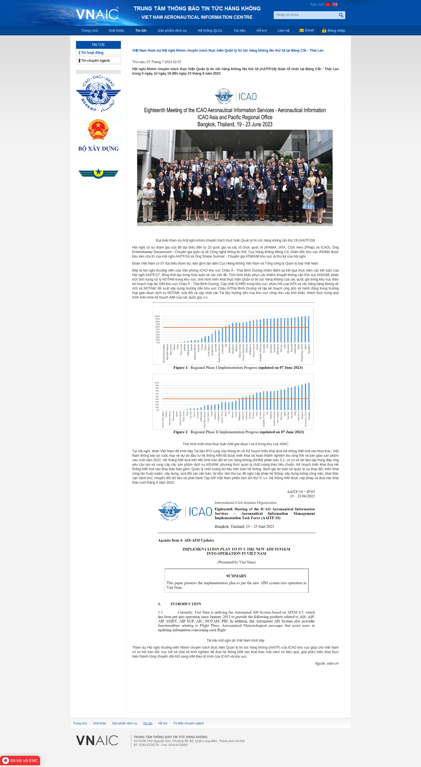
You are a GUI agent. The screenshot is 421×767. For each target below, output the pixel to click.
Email (309, 30)
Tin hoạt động (92, 53)
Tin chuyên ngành (95, 61)
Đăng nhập (336, 31)
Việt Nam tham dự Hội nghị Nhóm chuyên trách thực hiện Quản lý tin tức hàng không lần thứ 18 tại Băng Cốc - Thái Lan (228, 50)
